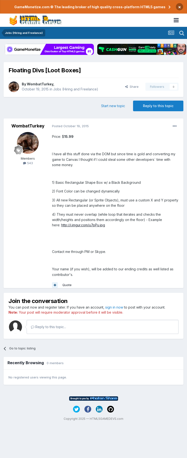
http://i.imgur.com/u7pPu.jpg (83, 225)
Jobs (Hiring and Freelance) (75, 89)
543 (28, 163)
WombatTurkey (40, 84)
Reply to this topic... (48, 327)
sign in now (114, 307)
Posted (70, 126)
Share (132, 87)
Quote (67, 285)
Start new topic (113, 106)
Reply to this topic (158, 106)
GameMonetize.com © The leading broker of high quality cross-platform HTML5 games (89, 7)
